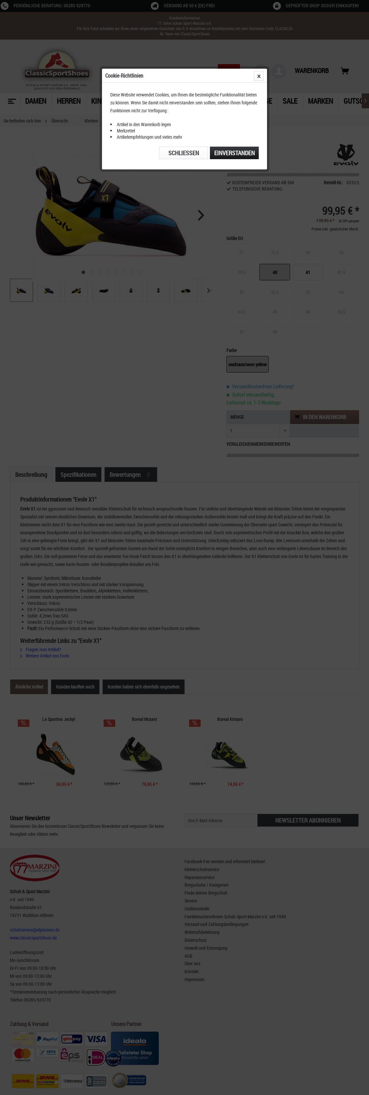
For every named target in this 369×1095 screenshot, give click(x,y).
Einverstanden (234, 153)
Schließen (183, 153)
